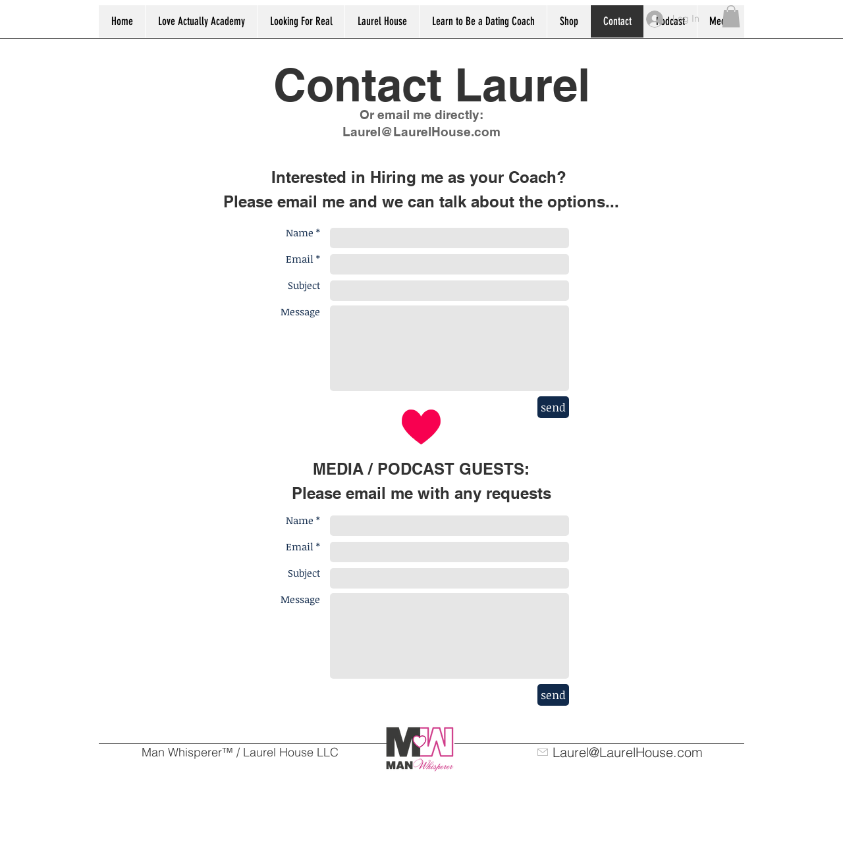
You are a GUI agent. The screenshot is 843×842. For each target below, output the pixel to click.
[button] (731, 16)
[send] (553, 407)
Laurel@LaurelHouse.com (421, 131)
